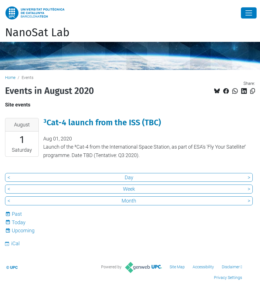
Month (129, 201)
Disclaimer (231, 267)
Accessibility (203, 267)
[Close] (249, 13)
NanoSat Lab (37, 32)
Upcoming (23, 230)
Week (129, 189)
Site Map (177, 267)
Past (17, 214)
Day (129, 177)
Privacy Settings (228, 277)
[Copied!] (252, 91)
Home (10, 77)
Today (19, 222)
